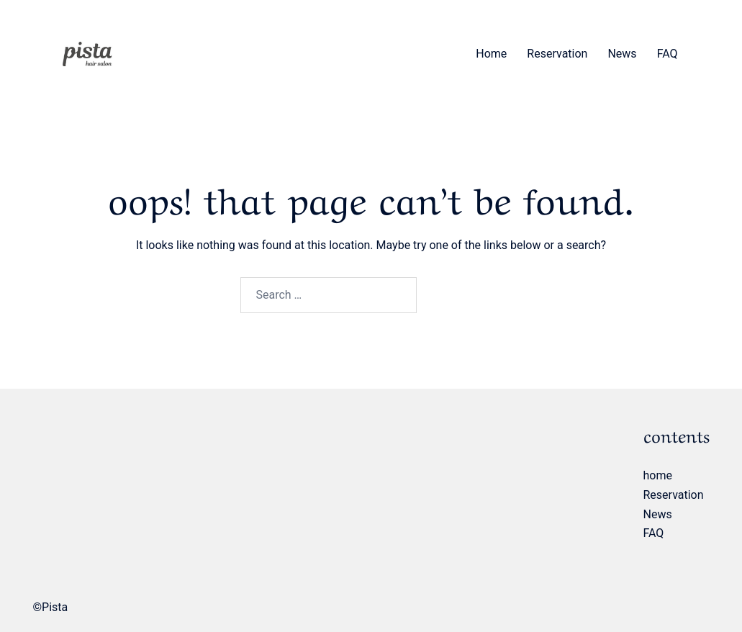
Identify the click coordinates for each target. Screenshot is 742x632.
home (491, 53)
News (621, 53)
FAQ (667, 53)
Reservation (557, 53)
